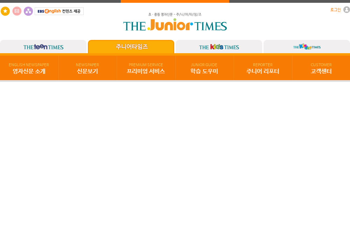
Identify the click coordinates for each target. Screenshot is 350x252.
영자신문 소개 (29, 69)
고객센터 (321, 69)
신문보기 (87, 69)
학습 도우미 (204, 69)
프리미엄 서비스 (146, 69)
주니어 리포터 (262, 69)
